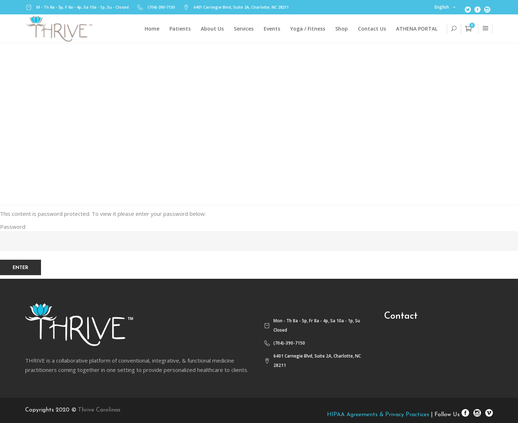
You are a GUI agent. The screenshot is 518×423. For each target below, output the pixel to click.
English (442, 7)
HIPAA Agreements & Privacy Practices (378, 415)
